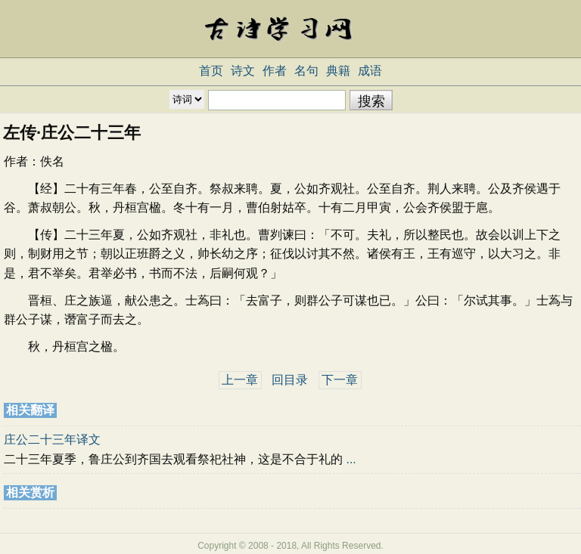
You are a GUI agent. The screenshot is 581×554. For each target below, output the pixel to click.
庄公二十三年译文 (52, 439)
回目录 (290, 379)
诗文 (243, 70)
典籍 (338, 70)
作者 (275, 70)
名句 (306, 70)
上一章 (240, 379)
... (351, 459)
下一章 (340, 379)
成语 (370, 70)
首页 (211, 70)
